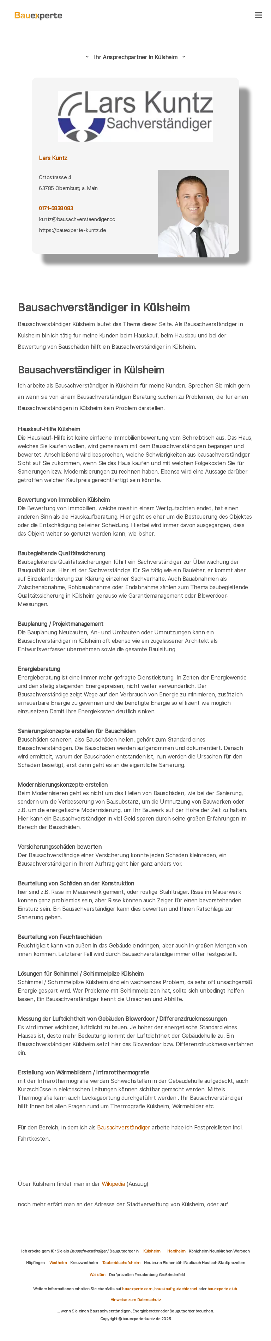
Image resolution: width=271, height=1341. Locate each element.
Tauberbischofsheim (121, 1262)
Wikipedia (114, 1184)
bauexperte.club (222, 1288)
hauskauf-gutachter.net (175, 1288)
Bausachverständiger (123, 1127)
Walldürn (98, 1274)
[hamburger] (258, 16)
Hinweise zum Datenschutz (135, 1299)
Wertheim (58, 1262)
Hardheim (176, 1251)
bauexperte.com (137, 1288)
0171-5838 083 (56, 208)
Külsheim (152, 1251)
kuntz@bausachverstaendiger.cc (77, 219)
